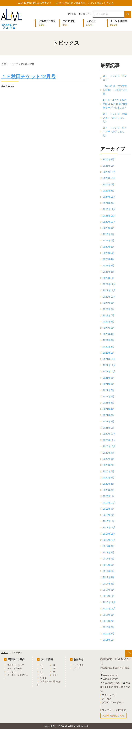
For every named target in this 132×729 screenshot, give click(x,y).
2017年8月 (108, 552)
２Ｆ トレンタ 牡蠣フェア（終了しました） (115, 117)
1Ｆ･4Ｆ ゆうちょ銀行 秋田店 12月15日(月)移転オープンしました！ (115, 103)
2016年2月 (108, 633)
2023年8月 (108, 234)
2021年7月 (108, 390)
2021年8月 (108, 384)
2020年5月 (108, 477)
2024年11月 (109, 196)
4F (54, 668)
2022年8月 (108, 309)
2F (54, 665)
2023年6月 (108, 246)
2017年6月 (108, 565)
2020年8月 (108, 458)
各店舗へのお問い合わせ (49, 683)
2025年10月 (109, 178)
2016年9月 (108, 614)
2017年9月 (108, 546)
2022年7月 (108, 315)
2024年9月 (108, 203)
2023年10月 (109, 221)
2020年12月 (109, 433)
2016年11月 (109, 608)
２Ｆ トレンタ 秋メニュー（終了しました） (115, 131)
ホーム (4, 652)
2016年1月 (108, 639)
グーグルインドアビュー (16, 676)
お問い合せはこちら (114, 715)
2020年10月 (109, 446)
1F (41, 665)
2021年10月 (109, 371)
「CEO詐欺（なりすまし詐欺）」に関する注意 (115, 90)
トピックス (78, 665)
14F (55, 675)
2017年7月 (108, 558)
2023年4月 (108, 259)
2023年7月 (108, 240)
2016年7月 (108, 621)
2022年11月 (109, 290)
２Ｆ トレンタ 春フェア (115, 77)
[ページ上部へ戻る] (128, 653)
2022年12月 (109, 284)
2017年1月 (108, 596)
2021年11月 (109, 365)
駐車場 (43, 678)
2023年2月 (108, 271)
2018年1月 (108, 521)
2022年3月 (108, 340)
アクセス (72, 14)
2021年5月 (108, 402)
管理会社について (15, 665)
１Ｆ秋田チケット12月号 (28, 76)
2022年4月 (108, 334)
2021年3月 (108, 415)
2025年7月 (108, 184)
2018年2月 (108, 515)
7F (41, 675)
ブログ (76, 668)
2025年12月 (109, 172)
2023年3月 (108, 265)
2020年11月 (109, 440)
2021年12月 (109, 359)
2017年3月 (108, 583)
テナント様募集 (14, 668)
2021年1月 (108, 427)
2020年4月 (108, 483)
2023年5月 (108, 253)
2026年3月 (108, 159)
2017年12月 (109, 527)
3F (41, 668)
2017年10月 (109, 540)
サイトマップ (109, 694)
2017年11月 (109, 533)
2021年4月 (108, 409)
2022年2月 (108, 346)
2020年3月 (108, 490)
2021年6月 (108, 396)
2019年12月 (109, 502)
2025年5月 (108, 190)
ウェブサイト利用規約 (114, 710)
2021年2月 (108, 421)
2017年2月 (108, 589)
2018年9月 (108, 508)
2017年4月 (108, 577)
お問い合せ (86, 14)
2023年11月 (109, 215)
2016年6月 (108, 627)
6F (54, 672)
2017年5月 (108, 571)
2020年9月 (108, 452)
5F (41, 672)
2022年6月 (108, 321)
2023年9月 (108, 228)
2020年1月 (108, 496)
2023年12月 (109, 209)
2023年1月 (108, 278)
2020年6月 (108, 471)
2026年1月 (108, 165)
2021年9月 (108, 377)
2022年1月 (108, 352)
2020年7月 (108, 465)
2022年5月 (108, 328)
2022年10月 (109, 296)
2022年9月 (108, 303)
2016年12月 (109, 602)
